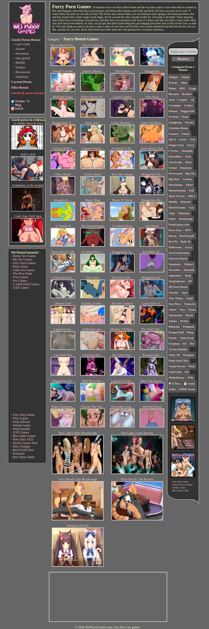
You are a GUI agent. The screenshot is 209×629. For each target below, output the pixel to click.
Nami (189, 298)
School (173, 167)
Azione (20, 49)
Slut (192, 343)
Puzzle (173, 338)
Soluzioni (21, 77)
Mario (189, 315)
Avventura (22, 53)
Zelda (172, 389)
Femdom (174, 343)
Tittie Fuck (187, 338)
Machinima (176, 184)
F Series (174, 150)
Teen (185, 292)
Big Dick (174, 179)
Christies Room (178, 128)
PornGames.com (179, 224)
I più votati (22, 44)
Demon (173, 111)
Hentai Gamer (21, 425)
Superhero (175, 275)
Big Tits (190, 173)
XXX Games (21, 287)
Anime (185, 77)
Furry (190, 145)
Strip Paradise (21, 428)
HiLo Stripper (21, 446)
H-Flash (174, 116)
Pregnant (188, 326)
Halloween (175, 247)
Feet (192, 139)
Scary (188, 247)
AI (192, 99)
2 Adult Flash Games (26, 284)
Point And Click (179, 360)
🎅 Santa (189, 383)
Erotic (183, 139)
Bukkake (174, 326)
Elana (192, 309)
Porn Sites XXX (23, 439)
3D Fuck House (178, 286)
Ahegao (173, 77)
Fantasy (174, 133)
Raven (173, 235)
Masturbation (177, 190)
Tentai (172, 309)
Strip (188, 275)
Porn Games (20, 266)
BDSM (20, 63)
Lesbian (187, 179)
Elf (184, 343)
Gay (191, 207)
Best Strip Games (24, 457)
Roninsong (185, 218)
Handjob (187, 150)
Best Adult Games (24, 436)
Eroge (192, 88)
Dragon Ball (176, 332)
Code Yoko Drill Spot (28, 216)
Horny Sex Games (24, 256)
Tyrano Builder (178, 349)
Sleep (190, 332)
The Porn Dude (22, 273)
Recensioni (22, 72)
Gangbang (175, 122)
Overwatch (175, 173)
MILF (192, 196)
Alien (184, 82)
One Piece (175, 304)
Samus (173, 321)
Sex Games (20, 280)
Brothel (186, 94)
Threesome (175, 315)
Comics (188, 105)
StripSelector (177, 281)
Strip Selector (21, 421)
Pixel (191, 366)
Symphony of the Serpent (28, 185)
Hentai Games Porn (25, 443)
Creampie (175, 105)
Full (191, 190)
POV (188, 230)
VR (186, 372)
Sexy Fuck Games (24, 263)
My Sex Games (22, 259)
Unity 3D (174, 355)
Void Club (175, 372)
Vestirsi (20, 67)
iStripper (188, 355)
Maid (189, 184)
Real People (187, 235)
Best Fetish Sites (23, 450)
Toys (182, 309)
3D (190, 281)
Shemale (188, 269)
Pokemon (184, 213)
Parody (173, 82)
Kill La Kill (28, 154)
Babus (172, 88)
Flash (185, 116)
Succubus (174, 269)
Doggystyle (187, 111)
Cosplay (183, 99)
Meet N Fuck (177, 196)
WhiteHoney (176, 377)
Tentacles (190, 304)
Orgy (172, 213)
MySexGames (177, 207)
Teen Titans (176, 298)
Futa (188, 156)
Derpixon (186, 167)
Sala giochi (22, 58)
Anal (172, 99)
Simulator (175, 264)
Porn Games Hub (180, 490)
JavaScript (175, 162)
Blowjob (174, 94)
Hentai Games (179, 487)
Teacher (174, 292)
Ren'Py (173, 241)
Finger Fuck (176, 145)
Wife (190, 377)
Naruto (189, 122)
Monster (185, 201)
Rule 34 (185, 241)
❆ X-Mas (174, 383)
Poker (172, 218)
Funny (185, 133)
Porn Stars (175, 230)
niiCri (172, 139)
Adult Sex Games (24, 270)
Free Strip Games (24, 414)
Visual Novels (177, 366)
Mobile (173, 201)
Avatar (184, 321)
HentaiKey (175, 156)
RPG (183, 88)
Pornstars (19, 453)
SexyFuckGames (179, 252)
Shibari (189, 264)
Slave (188, 162)
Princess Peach (178, 258)
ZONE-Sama (187, 389)
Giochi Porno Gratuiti (182, 484)
